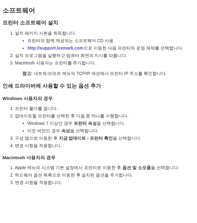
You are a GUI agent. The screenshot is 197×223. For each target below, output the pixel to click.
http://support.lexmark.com (55, 48)
